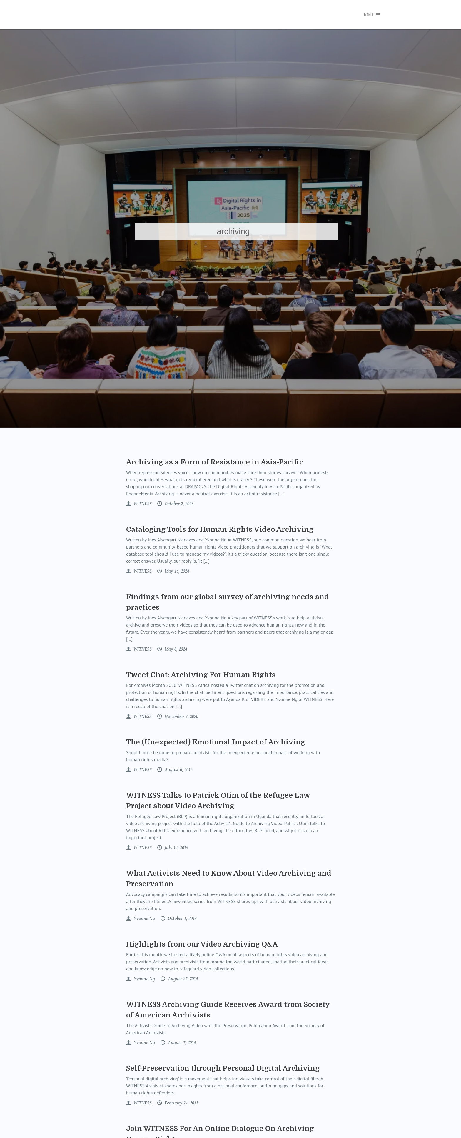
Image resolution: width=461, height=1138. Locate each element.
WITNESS (142, 504)
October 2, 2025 (178, 504)
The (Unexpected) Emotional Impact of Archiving (215, 742)
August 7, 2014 (181, 1043)
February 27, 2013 (180, 1103)
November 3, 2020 (180, 716)
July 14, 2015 (175, 848)
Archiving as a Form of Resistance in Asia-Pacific (214, 462)
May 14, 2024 (176, 571)
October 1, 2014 (182, 919)
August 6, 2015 (178, 770)
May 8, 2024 (175, 649)
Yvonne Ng (143, 919)
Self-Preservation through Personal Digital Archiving (223, 1068)
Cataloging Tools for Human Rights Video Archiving (219, 529)
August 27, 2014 (182, 979)
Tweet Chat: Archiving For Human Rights (201, 675)
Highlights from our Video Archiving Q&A (202, 944)
